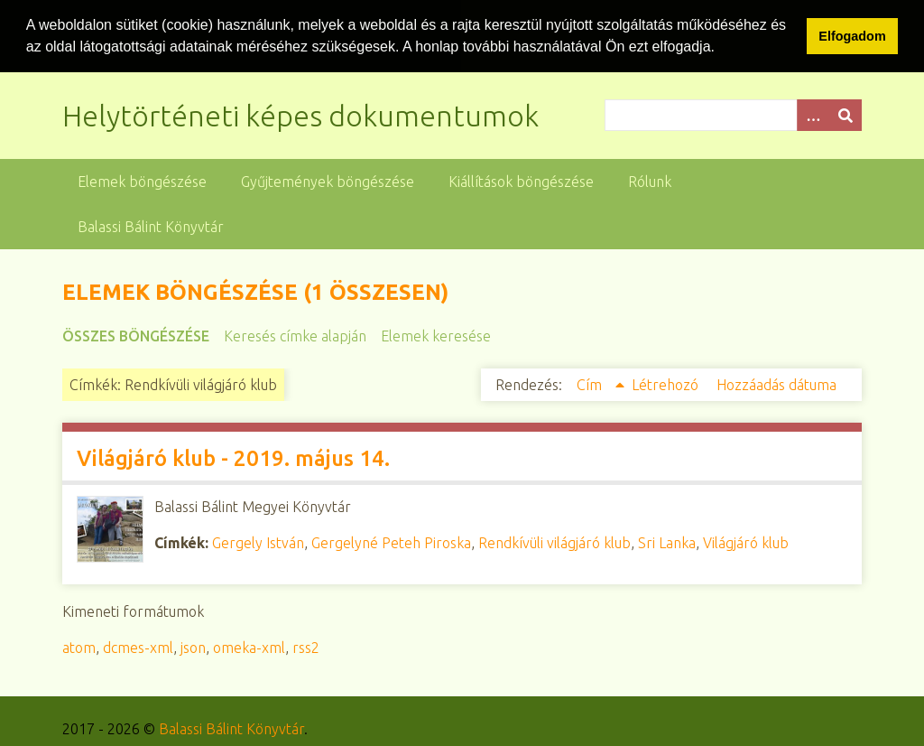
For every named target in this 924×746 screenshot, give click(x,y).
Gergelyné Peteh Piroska (391, 542)
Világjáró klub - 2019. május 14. (233, 457)
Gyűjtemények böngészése (327, 181)
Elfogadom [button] (851, 36)
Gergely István (258, 542)
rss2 (305, 647)
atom (79, 647)
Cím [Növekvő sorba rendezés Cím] (591, 384)
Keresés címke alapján (295, 335)
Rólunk (649, 181)
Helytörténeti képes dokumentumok (300, 114)
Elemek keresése (436, 335)
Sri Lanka (667, 542)
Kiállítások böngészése (521, 181)
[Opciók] (813, 114)
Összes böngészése (135, 335)
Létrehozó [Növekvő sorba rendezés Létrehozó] (667, 384)
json (193, 647)
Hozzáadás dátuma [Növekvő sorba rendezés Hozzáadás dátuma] (776, 384)
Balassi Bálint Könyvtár (151, 226)
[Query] (733, 114)
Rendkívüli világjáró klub (554, 542)
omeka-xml (249, 647)
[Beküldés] (845, 114)
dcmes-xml (138, 647)
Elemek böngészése (142, 181)
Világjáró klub (746, 542)
